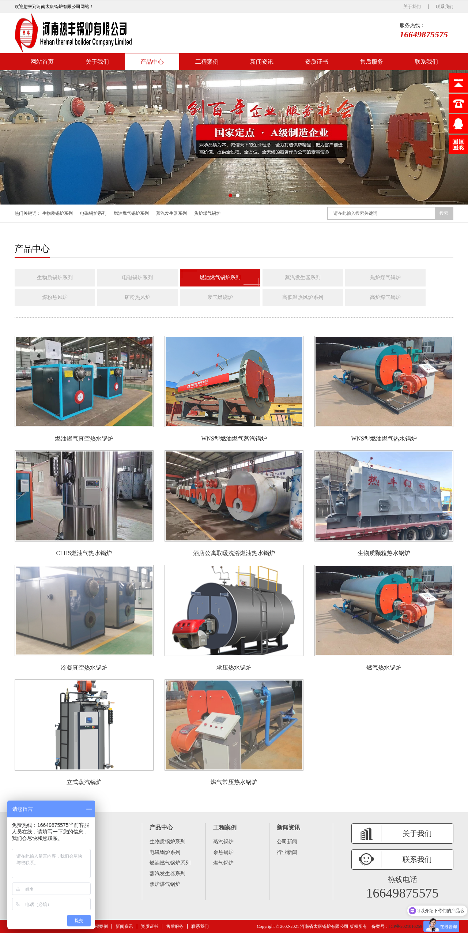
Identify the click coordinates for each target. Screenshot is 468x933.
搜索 (443, 213)
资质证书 (316, 62)
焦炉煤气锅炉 (207, 213)
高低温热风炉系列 (302, 297)
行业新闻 (287, 852)
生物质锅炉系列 (57, 213)
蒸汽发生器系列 (171, 213)
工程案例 (207, 62)
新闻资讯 (261, 62)
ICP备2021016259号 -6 (410, 926)
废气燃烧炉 (220, 297)
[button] (230, 195)
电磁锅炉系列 (93, 213)
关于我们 (412, 6)
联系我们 (444, 6)
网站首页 (42, 62)
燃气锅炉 (223, 863)
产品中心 (152, 62)
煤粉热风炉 (55, 297)
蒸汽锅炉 (223, 841)
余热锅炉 (223, 852)
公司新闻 (287, 841)
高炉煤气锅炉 (385, 297)
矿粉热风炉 (137, 297)
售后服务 (371, 62)
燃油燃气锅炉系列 (131, 213)
